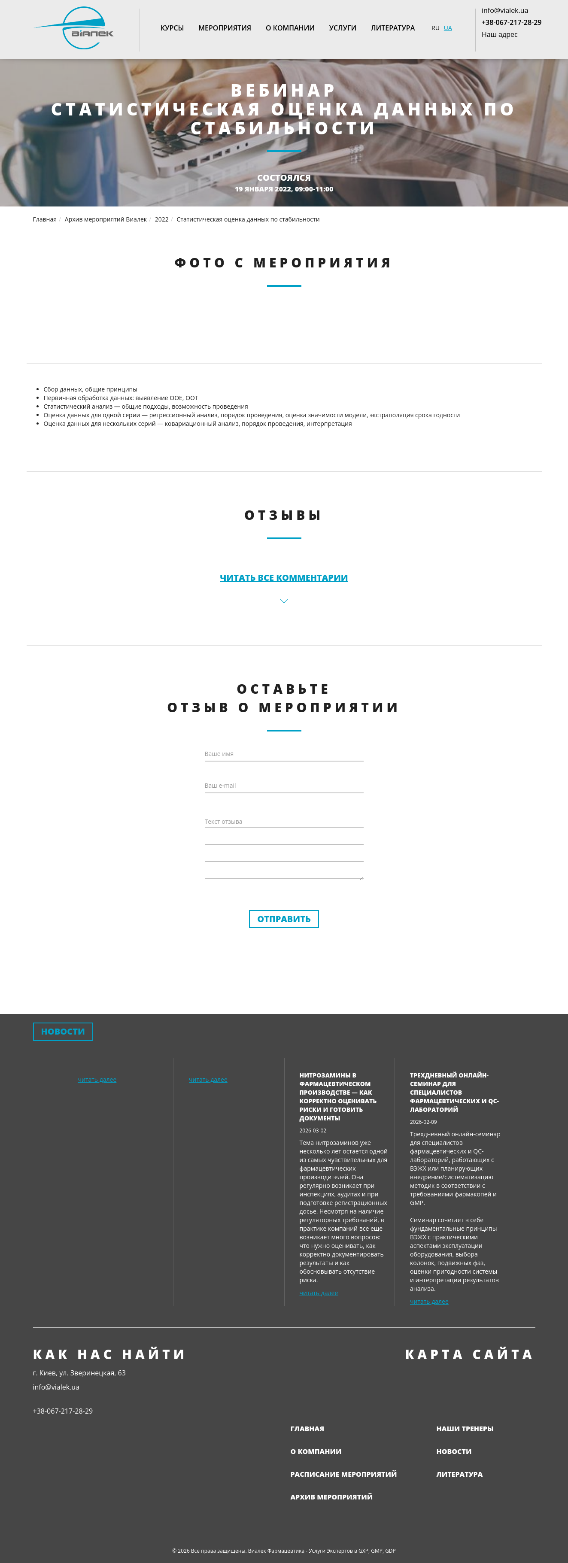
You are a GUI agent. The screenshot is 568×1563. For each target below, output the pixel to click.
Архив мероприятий (332, 1497)
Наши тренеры (465, 1428)
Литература (393, 28)
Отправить (284, 919)
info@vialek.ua (505, 10)
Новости (454, 1451)
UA (448, 28)
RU (435, 28)
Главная (308, 1428)
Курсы (172, 28)
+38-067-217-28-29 (512, 22)
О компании (290, 28)
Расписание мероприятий (344, 1474)
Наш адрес (500, 34)
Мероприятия (224, 28)
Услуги (343, 28)
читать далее (97, 1079)
